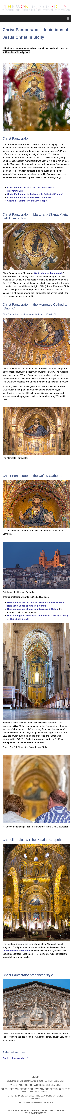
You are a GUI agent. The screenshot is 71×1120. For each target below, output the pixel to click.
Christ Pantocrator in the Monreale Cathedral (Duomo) (35, 194)
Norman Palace (10, 950)
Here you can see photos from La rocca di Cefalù (32, 609)
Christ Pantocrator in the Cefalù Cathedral (29, 197)
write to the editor (34, 1091)
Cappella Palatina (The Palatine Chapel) (27, 200)
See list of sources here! (15, 1058)
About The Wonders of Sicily (35, 1102)
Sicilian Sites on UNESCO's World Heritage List (35, 1081)
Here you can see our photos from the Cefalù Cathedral (35, 602)
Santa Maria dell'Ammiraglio (48, 273)
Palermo (25, 950)
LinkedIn (35, 1098)
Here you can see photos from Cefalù (26, 605)
